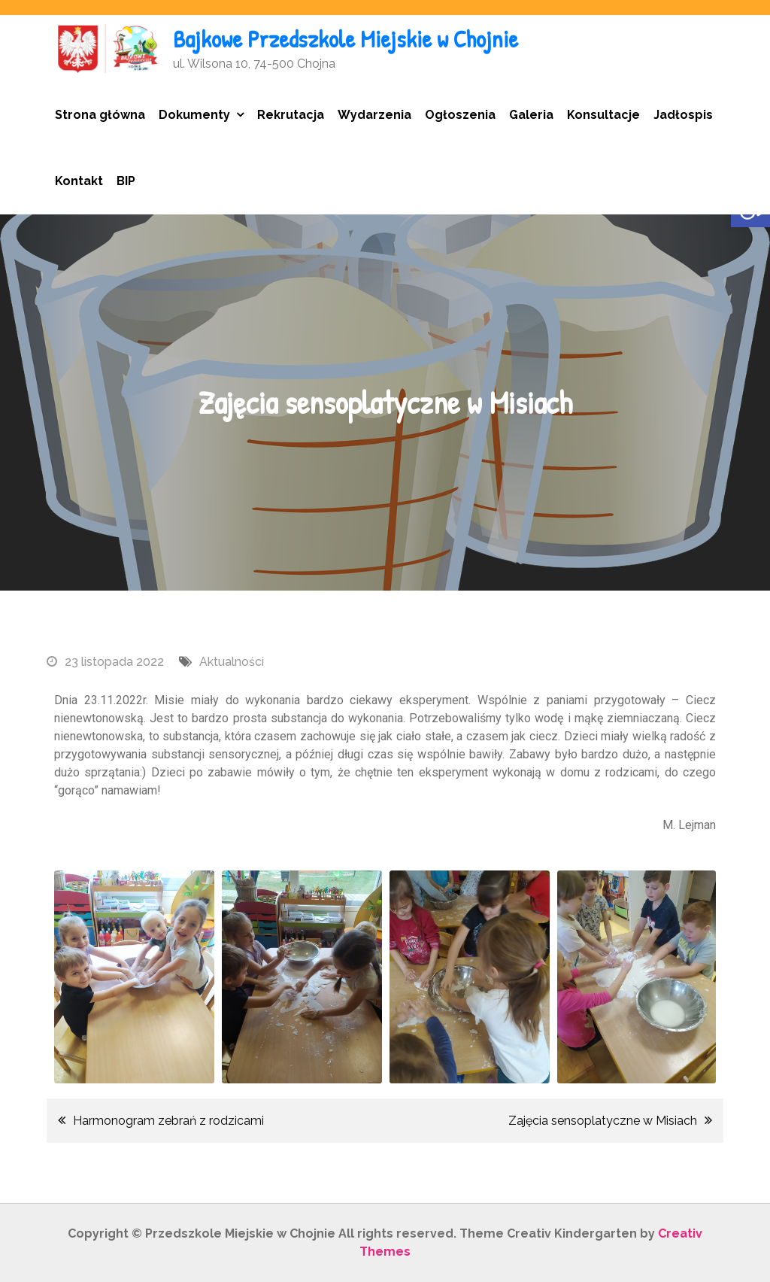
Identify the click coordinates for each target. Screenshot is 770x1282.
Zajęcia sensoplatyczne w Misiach (602, 1120)
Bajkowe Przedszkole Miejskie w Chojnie (345, 39)
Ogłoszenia (460, 115)
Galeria (531, 115)
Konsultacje (603, 115)
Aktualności (231, 662)
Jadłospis (683, 115)
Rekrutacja (290, 115)
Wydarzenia (374, 115)
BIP (126, 181)
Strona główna (100, 115)
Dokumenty (194, 115)
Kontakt (79, 181)
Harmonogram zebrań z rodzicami (168, 1120)
